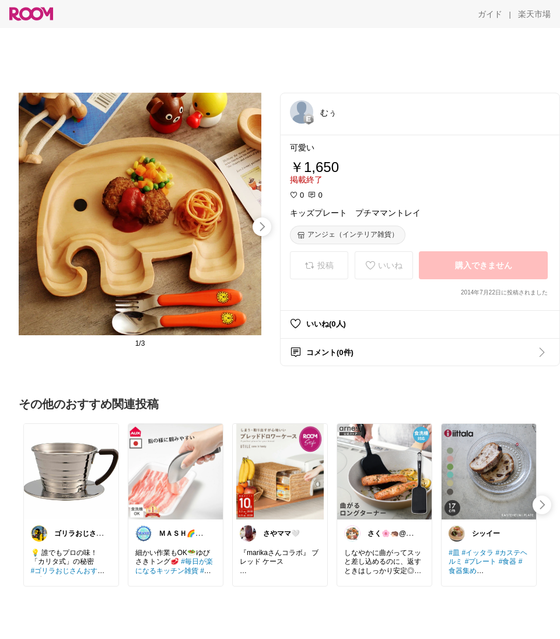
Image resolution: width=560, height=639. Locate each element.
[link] (71, 471)
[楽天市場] (534, 14)
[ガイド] (490, 14)
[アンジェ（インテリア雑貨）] (347, 235)
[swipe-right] (262, 226)
